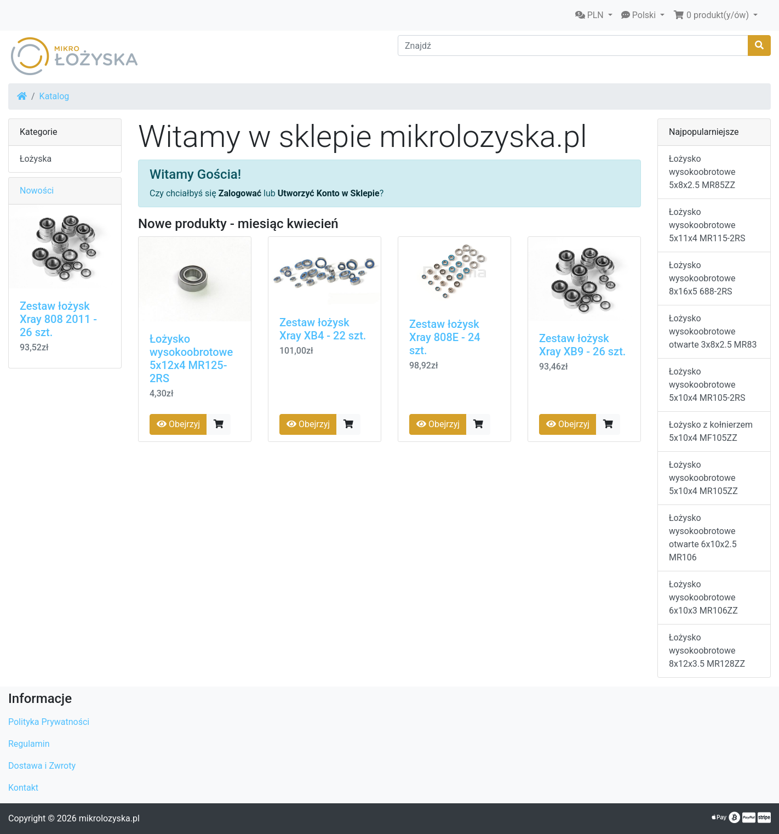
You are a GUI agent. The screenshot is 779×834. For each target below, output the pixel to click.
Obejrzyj (178, 424)
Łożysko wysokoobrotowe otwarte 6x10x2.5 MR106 (703, 538)
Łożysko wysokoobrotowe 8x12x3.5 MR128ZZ (707, 650)
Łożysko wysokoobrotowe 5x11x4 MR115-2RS (707, 225)
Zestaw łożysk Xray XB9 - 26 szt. (582, 345)
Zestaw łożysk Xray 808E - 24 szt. (444, 337)
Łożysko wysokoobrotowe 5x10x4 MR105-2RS (707, 384)
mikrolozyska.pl (109, 818)
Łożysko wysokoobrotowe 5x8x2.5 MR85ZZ (702, 172)
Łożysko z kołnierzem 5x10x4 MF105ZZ (711, 431)
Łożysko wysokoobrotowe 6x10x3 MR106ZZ (703, 597)
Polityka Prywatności (48, 722)
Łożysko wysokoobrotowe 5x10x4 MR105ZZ (703, 477)
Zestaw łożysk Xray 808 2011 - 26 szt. (58, 319)
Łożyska (35, 159)
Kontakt (23, 787)
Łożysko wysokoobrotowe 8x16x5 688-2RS (702, 278)
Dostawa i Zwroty (42, 766)
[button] (594, 15)
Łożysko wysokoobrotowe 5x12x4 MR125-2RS (191, 358)
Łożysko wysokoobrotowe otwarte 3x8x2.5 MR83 (713, 331)
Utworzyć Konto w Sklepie (329, 193)
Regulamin (29, 744)
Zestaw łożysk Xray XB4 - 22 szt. (322, 329)
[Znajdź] (573, 45)
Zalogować (240, 193)
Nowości (37, 190)
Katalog (54, 96)
